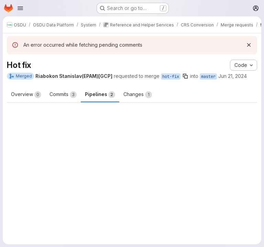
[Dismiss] (249, 45)
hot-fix (170, 76)
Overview (26, 94)
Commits (63, 94)
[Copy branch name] (185, 76)
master (208, 76)
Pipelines (100, 94)
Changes (137, 94)
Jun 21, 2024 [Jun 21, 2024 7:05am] (232, 76)
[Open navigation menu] (20, 8)
